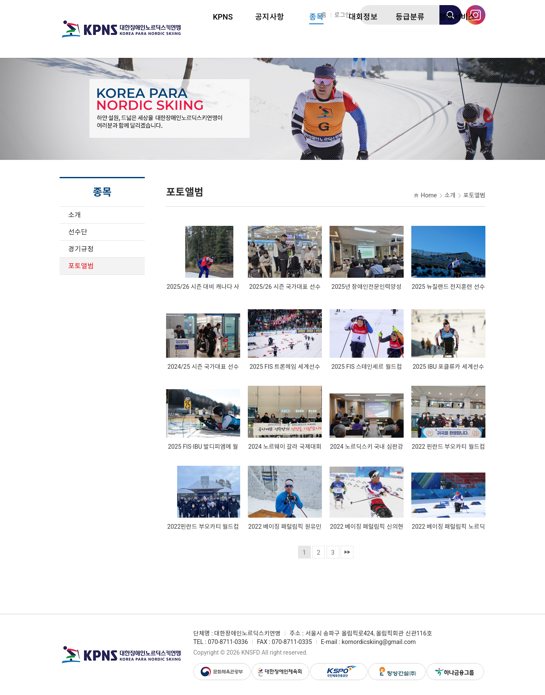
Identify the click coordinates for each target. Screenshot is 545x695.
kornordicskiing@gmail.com (378, 641)
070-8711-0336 (228, 641)
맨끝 (347, 552)
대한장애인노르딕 (121, 29)
